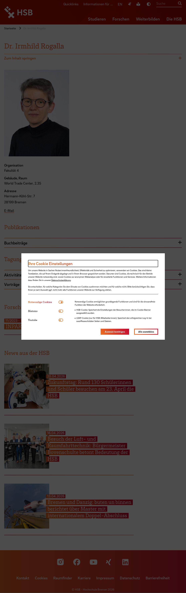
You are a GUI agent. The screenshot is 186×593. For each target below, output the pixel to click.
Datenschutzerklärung (61, 280)
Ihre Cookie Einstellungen (50, 263)
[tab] (43, 302)
